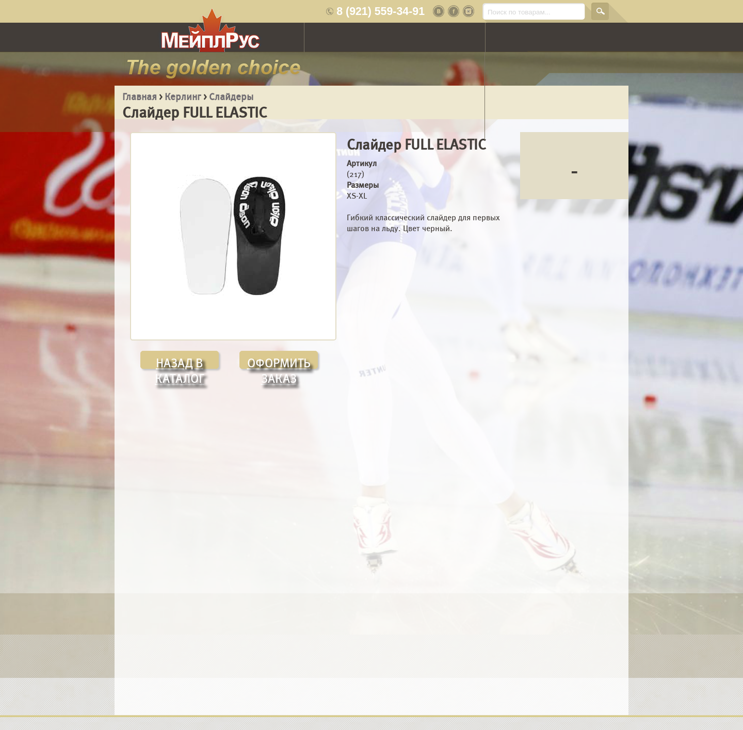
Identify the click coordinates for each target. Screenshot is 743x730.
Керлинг (183, 97)
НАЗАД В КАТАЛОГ (179, 362)
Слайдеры (231, 97)
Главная (139, 97)
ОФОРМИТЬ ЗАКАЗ (279, 362)
